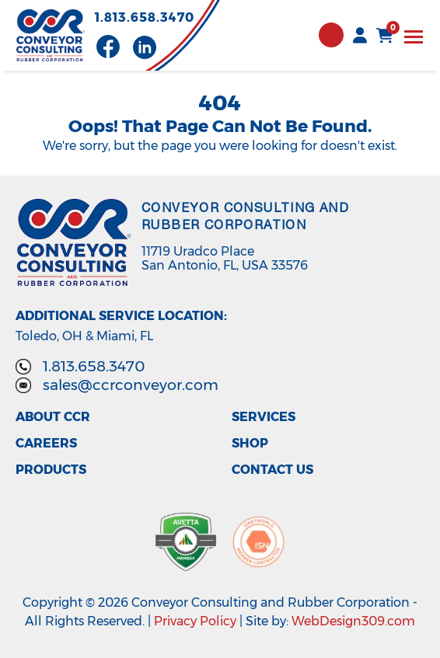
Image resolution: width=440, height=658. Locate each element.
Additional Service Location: (121, 315)
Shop (250, 444)
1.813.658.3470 (144, 18)
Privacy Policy (195, 621)
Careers (46, 444)
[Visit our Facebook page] (108, 46)
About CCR (53, 417)
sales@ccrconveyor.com (130, 385)
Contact (331, 35)
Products (51, 470)
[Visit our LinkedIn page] (145, 47)
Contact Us (272, 470)
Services (263, 417)
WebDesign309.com (353, 621)
